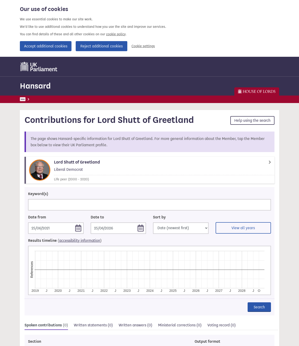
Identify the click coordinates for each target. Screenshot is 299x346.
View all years (243, 228)
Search (259, 307)
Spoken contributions (46, 325)
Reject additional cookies (101, 46)
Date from (37, 217)
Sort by (159, 217)
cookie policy (115, 34)
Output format (207, 341)
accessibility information (79, 240)
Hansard (35, 86)
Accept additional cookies (45, 46)
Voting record (221, 325)
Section (34, 341)
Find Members (76, 99)
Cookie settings (143, 46)
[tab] (46, 325)
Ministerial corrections (180, 325)
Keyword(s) (38, 194)
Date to (97, 217)
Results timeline (65, 240)
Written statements (93, 325)
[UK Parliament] (39, 66)
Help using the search (252, 120)
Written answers (135, 325)
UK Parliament (30, 99)
